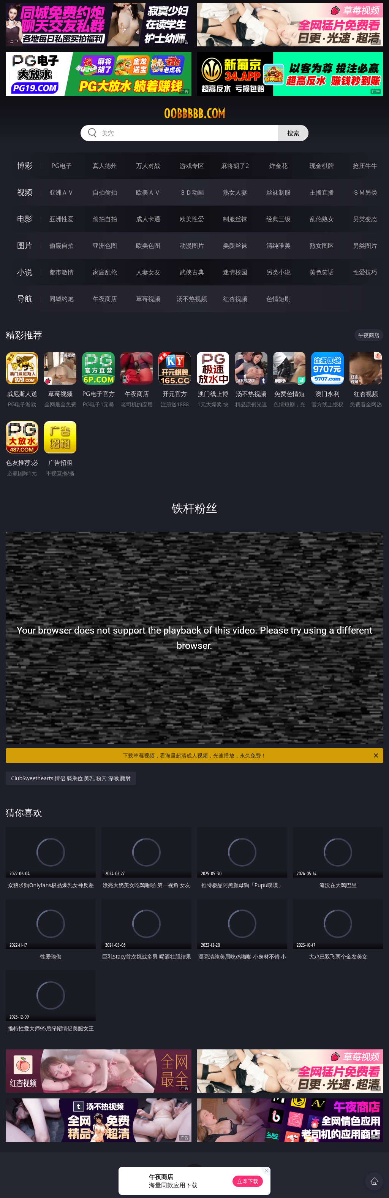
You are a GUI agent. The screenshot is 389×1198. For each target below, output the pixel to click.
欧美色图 (148, 245)
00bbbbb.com (194, 113)
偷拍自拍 (105, 219)
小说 (24, 272)
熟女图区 (322, 245)
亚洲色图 (105, 245)
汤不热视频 (192, 299)
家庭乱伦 (105, 272)
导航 (24, 298)
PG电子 (61, 166)
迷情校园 (235, 272)
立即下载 (247, 1181)
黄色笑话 (322, 272)
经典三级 (278, 219)
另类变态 (365, 219)
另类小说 (278, 272)
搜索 (293, 133)
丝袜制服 (278, 192)
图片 (24, 245)
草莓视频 (148, 299)
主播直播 (322, 192)
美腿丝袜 (235, 245)
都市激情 (61, 272)
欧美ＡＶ (148, 192)
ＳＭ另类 (365, 192)
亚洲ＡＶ (61, 192)
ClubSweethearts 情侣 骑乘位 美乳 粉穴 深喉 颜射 (71, 778)
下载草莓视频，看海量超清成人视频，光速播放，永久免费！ (251, 755)
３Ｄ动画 (192, 192)
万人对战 (148, 166)
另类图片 (365, 245)
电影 (24, 219)
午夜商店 (105, 299)
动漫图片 (192, 245)
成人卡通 (148, 219)
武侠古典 (192, 272)
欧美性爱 (192, 219)
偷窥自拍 (61, 245)
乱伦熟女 (322, 219)
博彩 (24, 165)
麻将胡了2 (235, 166)
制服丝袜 (235, 219)
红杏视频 (235, 299)
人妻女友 (148, 272)
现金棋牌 (322, 166)
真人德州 (105, 166)
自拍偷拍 (105, 192)
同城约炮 (61, 299)
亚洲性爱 (61, 219)
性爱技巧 (365, 272)
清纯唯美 (278, 245)
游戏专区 (192, 166)
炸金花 (278, 166)
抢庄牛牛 (365, 166)
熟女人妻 (235, 192)
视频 (24, 192)
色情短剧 (278, 299)
